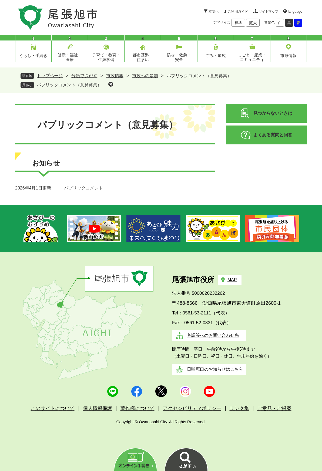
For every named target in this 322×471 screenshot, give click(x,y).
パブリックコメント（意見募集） (69, 85)
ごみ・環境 (216, 55)
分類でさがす (84, 75)
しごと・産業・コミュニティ (252, 57)
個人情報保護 (97, 408)
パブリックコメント (83, 188)
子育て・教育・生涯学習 (106, 57)
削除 (110, 84)
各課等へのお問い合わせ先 (213, 335)
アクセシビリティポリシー (192, 408)
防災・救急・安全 (179, 57)
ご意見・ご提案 (274, 408)
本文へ (214, 11)
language (295, 11)
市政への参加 (145, 75)
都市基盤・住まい (143, 57)
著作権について (137, 408)
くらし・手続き (33, 55)
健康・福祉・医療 (70, 57)
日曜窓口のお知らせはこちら (215, 369)
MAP (232, 279)
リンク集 (239, 408)
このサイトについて (53, 408)
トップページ (50, 75)
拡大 (253, 23)
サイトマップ (268, 11)
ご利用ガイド (238, 11)
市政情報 (288, 55)
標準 (238, 23)
